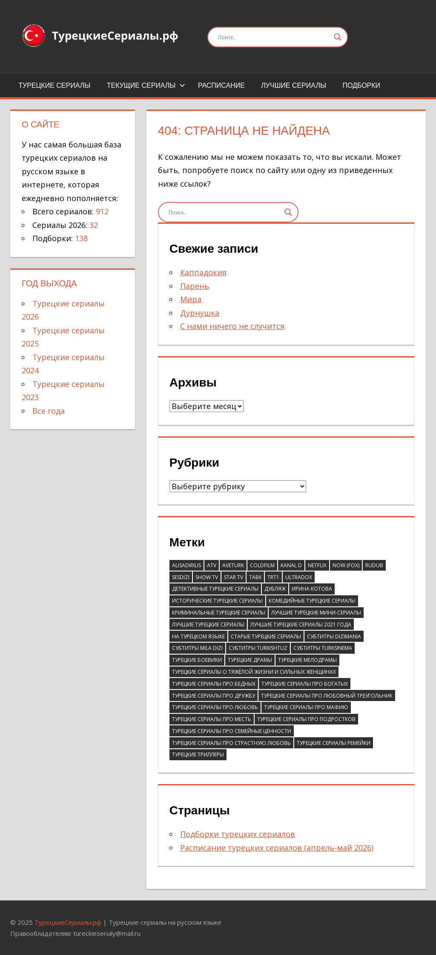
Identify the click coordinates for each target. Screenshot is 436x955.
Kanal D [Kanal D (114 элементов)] (291, 565)
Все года (48, 411)
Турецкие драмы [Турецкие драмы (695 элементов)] (250, 660)
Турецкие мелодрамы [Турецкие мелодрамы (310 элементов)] (307, 660)
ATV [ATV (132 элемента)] (211, 565)
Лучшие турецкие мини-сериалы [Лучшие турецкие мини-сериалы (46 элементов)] (316, 612)
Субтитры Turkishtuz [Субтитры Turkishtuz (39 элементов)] (258, 648)
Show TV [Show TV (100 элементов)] (206, 577)
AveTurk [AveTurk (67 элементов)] (233, 565)
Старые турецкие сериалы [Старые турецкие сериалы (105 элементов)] (266, 636)
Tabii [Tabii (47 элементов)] (255, 577)
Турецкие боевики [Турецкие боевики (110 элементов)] (197, 660)
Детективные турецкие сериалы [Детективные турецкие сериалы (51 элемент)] (215, 588)
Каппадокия (203, 272)
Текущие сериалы (146, 85)
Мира (190, 299)
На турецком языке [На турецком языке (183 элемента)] (198, 636)
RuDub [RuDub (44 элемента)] (374, 565)
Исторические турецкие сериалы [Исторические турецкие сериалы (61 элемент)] (217, 600)
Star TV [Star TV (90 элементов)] (233, 577)
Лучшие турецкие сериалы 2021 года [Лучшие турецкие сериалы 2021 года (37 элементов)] (300, 624)
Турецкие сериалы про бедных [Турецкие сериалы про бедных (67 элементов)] (213, 683)
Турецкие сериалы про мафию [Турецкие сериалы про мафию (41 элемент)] (306, 707)
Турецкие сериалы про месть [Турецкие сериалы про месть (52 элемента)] (211, 719)
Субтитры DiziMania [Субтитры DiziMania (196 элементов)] (334, 636)
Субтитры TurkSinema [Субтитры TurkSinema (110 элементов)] (322, 648)
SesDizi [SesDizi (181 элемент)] (180, 577)
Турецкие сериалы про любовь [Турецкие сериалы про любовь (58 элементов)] (215, 707)
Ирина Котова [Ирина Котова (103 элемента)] (312, 588)
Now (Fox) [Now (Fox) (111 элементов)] (346, 565)
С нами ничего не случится (232, 326)
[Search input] (274, 37)
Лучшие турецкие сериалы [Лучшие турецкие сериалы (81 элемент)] (208, 624)
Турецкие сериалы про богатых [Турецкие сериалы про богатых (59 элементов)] (304, 683)
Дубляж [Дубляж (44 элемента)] (275, 588)
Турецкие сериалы (54, 85)
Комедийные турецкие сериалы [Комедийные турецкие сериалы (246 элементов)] (312, 600)
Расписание (221, 85)
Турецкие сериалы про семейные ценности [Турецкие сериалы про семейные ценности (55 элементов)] (231, 731)
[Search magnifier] (338, 37)
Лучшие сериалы (293, 85)
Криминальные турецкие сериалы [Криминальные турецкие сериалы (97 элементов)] (218, 612)
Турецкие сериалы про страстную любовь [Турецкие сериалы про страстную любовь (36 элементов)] (231, 743)
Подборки (361, 85)
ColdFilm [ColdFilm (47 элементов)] (262, 565)
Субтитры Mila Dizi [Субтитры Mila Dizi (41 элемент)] (197, 648)
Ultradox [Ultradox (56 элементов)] (298, 577)
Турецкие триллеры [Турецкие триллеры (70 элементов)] (198, 754)
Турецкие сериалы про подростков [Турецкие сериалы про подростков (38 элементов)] (306, 719)
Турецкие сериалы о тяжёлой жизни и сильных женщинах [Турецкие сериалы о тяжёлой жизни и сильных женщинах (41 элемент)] (254, 671)
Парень (194, 286)
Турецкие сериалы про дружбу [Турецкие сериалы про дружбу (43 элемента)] (213, 695)
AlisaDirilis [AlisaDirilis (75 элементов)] (186, 565)
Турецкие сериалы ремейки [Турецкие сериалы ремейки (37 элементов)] (333, 743)
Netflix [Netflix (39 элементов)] (317, 565)
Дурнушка (199, 313)
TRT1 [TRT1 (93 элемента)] (273, 577)
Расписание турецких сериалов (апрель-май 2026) (276, 847)
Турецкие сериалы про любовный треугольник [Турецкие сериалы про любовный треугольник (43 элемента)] (327, 695)
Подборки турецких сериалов (237, 834)
